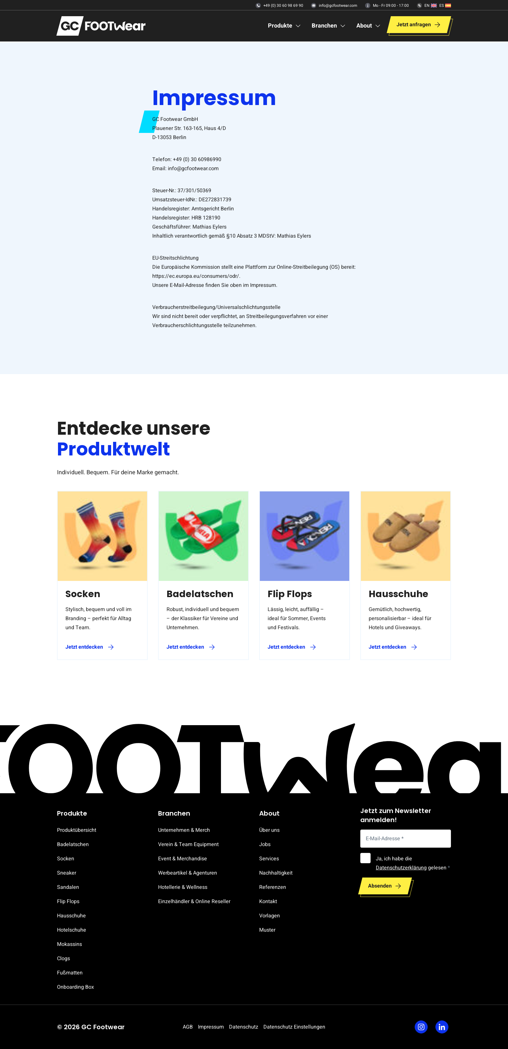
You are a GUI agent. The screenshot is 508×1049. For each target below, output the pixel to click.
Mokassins (69, 944)
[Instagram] (421, 1026)
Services (269, 859)
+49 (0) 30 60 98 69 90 (279, 5)
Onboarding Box (75, 987)
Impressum (211, 1027)
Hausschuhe (71, 916)
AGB (188, 1027)
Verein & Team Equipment (188, 844)
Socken (65, 859)
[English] (430, 5)
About (269, 813)
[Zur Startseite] (100, 26)
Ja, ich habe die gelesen (413, 863)
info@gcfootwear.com (334, 5)
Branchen (174, 813)
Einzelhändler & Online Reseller (194, 901)
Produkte (72, 813)
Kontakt (268, 901)
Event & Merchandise (182, 859)
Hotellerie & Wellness (182, 887)
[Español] (445, 5)
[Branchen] (329, 26)
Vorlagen (269, 916)
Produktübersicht (76, 830)
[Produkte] (284, 26)
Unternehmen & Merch (184, 830)
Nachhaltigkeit (276, 873)
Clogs (63, 958)
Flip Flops (68, 901)
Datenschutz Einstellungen (294, 1027)
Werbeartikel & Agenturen (187, 873)
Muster (267, 930)
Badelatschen (73, 844)
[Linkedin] (441, 1026)
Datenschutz (243, 1027)
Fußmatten (70, 973)
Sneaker (66, 873)
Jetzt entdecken (84, 647)
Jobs (265, 844)
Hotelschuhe (71, 930)
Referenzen (272, 887)
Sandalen (68, 887)
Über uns (269, 830)
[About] (368, 26)
